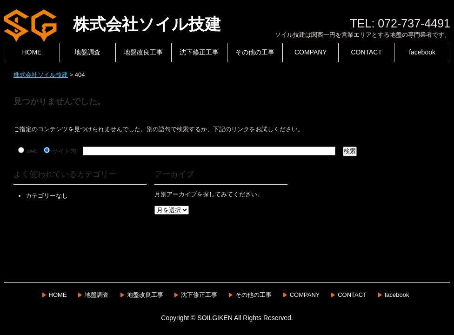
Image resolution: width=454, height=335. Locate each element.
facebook (422, 52)
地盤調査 (87, 52)
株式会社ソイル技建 (112, 24)
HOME (31, 52)
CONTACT (366, 52)
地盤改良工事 (143, 52)
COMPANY (310, 52)
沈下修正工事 (199, 52)
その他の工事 (254, 52)
